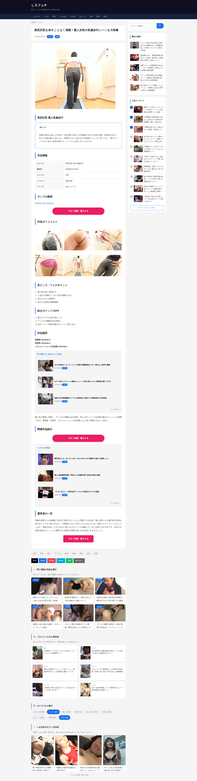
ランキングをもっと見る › (147, 208)
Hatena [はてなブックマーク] (60, 560)
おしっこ (83, 16)
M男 (98, 16)
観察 (66, 553)
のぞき (73, 16)
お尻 (105, 16)
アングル (58, 553)
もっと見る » (115, 409)
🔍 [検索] (160, 26)
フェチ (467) (53, 712)
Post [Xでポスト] (34, 560)
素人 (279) (66, 712)
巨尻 (34, 553)
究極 (95, 553)
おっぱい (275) (91, 712)
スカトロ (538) (38, 712)
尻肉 (81, 553)
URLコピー (79, 560)
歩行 (88, 553)
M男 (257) (52, 717)
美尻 (41, 553)
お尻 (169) (64, 717)
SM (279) (78, 712)
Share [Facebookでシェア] (43, 560)
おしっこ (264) (38, 717)
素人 (54, 16)
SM (91, 16)
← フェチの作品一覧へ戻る (78, 775)
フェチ (46, 16)
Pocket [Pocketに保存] (51, 560)
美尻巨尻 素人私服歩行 (44, 203)
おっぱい (63, 16)
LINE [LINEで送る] (69, 560)
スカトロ (36, 16)
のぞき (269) (106, 712)
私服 (73, 553)
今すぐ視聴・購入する (78, 539)
